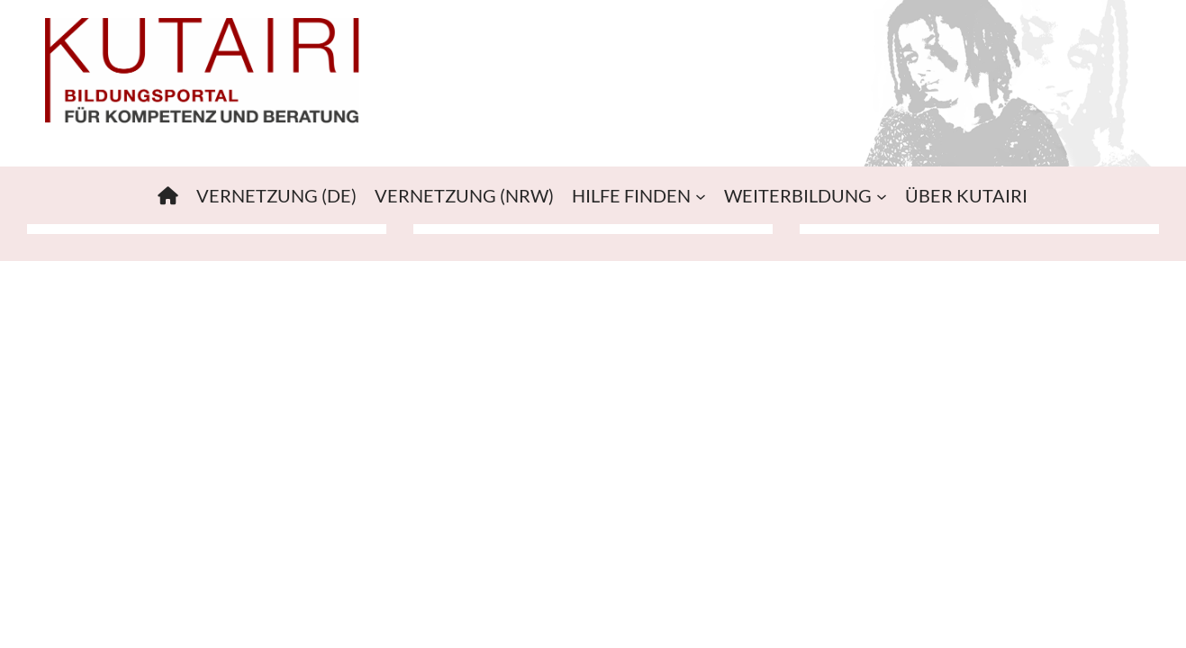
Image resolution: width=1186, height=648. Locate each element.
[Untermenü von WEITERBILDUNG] (881, 195)
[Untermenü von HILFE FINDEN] (700, 195)
